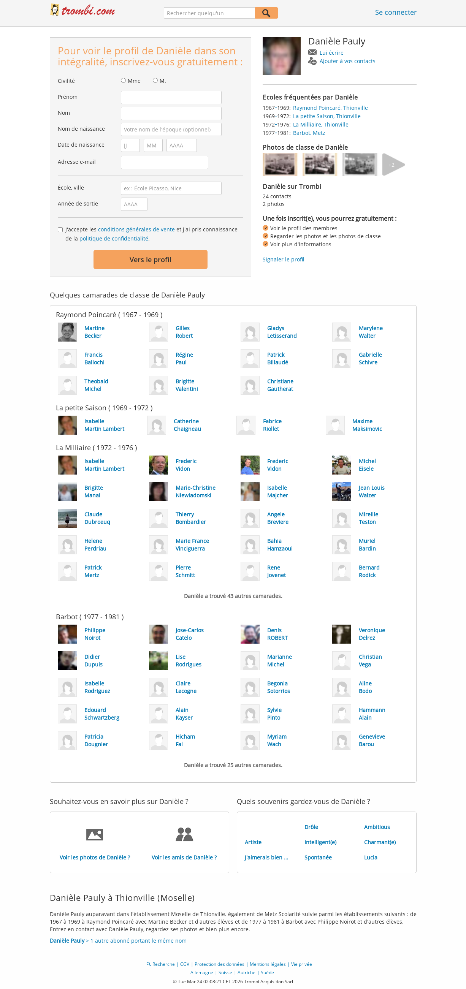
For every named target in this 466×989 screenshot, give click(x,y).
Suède (267, 972)
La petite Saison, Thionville (327, 116)
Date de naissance (81, 144)
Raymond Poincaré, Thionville (330, 107)
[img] (282, 164)
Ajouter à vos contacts (348, 61)
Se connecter (396, 12)
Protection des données (219, 964)
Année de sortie (78, 203)
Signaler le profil (283, 259)
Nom (64, 112)
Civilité (66, 80)
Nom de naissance (81, 128)
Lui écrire (332, 52)
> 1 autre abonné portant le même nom (118, 940)
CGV (184, 964)
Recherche (163, 964)
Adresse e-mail (77, 161)
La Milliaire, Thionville (321, 124)
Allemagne (201, 972)
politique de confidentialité (113, 238)
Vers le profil (150, 259)
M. (163, 80)
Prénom (68, 96)
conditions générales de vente (136, 229)
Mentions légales (268, 964)
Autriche (246, 972)
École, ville (71, 187)
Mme (134, 80)
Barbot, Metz (309, 132)
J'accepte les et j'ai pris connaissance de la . (151, 234)
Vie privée (301, 964)
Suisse (225, 972)
